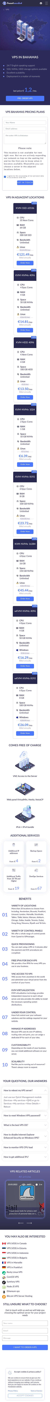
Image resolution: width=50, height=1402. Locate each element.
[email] (25, 1329)
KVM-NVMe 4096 (25, 275)
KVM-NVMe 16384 (25, 544)
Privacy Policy (13, 1391)
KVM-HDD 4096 (25, 342)
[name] (25, 1321)
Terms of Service (36, 1391)
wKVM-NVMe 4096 (25, 611)
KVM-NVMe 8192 (25, 477)
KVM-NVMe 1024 (25, 410)
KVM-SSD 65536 (25, 208)
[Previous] (20, 1221)
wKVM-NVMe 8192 (25, 678)
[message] (25, 1336)
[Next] (29, 1221)
